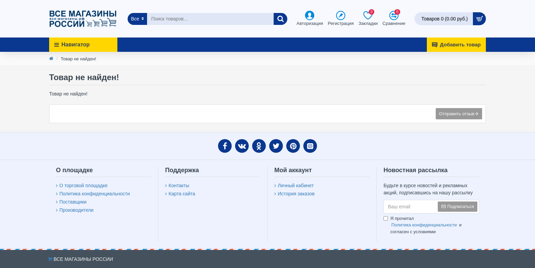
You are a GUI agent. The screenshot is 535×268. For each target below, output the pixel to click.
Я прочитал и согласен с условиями (423, 225)
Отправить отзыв (456, 113)
